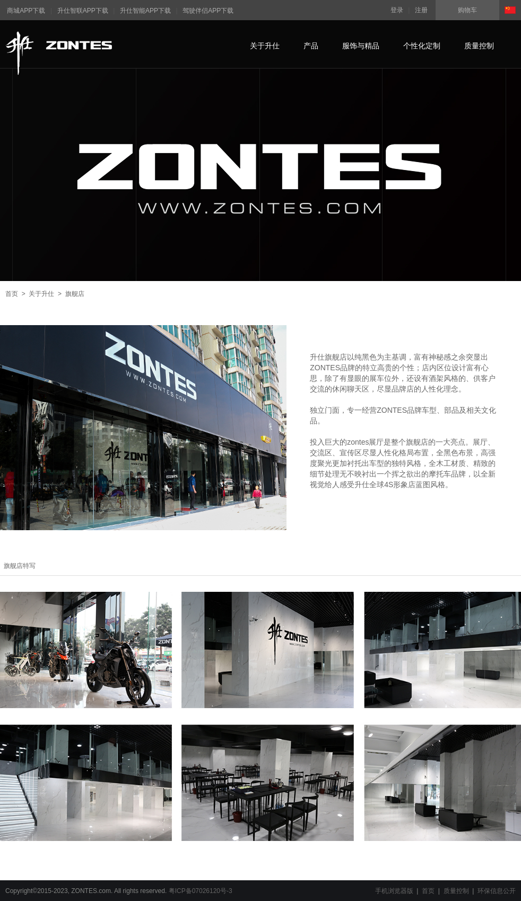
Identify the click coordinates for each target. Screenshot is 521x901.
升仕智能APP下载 (145, 10)
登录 (396, 10)
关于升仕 (265, 45)
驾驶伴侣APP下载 (208, 10)
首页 (11, 294)
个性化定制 (421, 45)
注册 (421, 10)
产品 (310, 45)
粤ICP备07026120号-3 (200, 891)
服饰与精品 (360, 45)
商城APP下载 (26, 10)
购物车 (467, 10)
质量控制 (479, 45)
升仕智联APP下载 (82, 10)
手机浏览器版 (394, 891)
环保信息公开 (496, 891)
